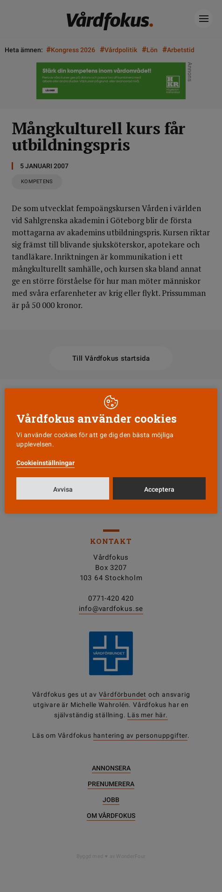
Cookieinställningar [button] (45, 463)
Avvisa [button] (63, 489)
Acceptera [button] (159, 489)
